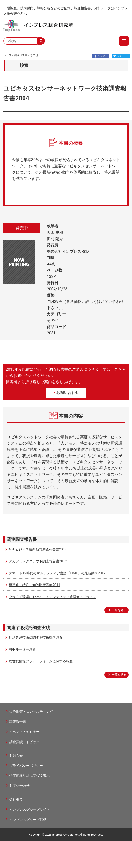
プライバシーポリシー (26, 766)
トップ (8, 55)
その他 (34, 55)
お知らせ (16, 755)
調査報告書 (20, 55)
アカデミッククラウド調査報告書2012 (38, 561)
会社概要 (16, 799)
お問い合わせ (67, 392)
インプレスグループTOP (27, 820)
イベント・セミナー (24, 732)
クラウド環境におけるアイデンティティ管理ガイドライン (52, 597)
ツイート (119, 56)
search (41, 41)
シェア (99, 56)
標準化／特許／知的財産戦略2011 (34, 585)
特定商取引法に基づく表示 (29, 775)
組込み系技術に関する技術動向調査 (36, 637)
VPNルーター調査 (22, 649)
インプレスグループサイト (29, 809)
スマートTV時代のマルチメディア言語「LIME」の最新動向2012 (57, 573)
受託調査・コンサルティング (31, 711)
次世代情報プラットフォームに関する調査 (41, 661)
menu (124, 41)
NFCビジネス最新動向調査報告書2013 (37, 549)
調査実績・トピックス (26, 742)
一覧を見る (119, 610)
